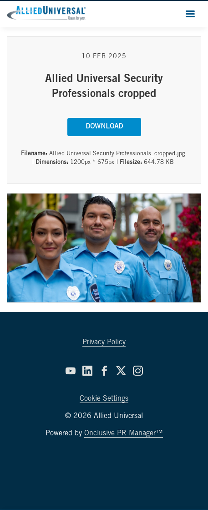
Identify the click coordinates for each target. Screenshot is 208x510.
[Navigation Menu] (190, 13)
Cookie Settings (104, 399)
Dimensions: (52, 163)
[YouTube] (71, 371)
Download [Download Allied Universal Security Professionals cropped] (104, 126)
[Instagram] (138, 371)
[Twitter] (121, 371)
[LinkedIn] (87, 371)
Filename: (34, 154)
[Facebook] (104, 371)
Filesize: (131, 163)
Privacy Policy (104, 342)
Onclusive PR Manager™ (123, 433)
